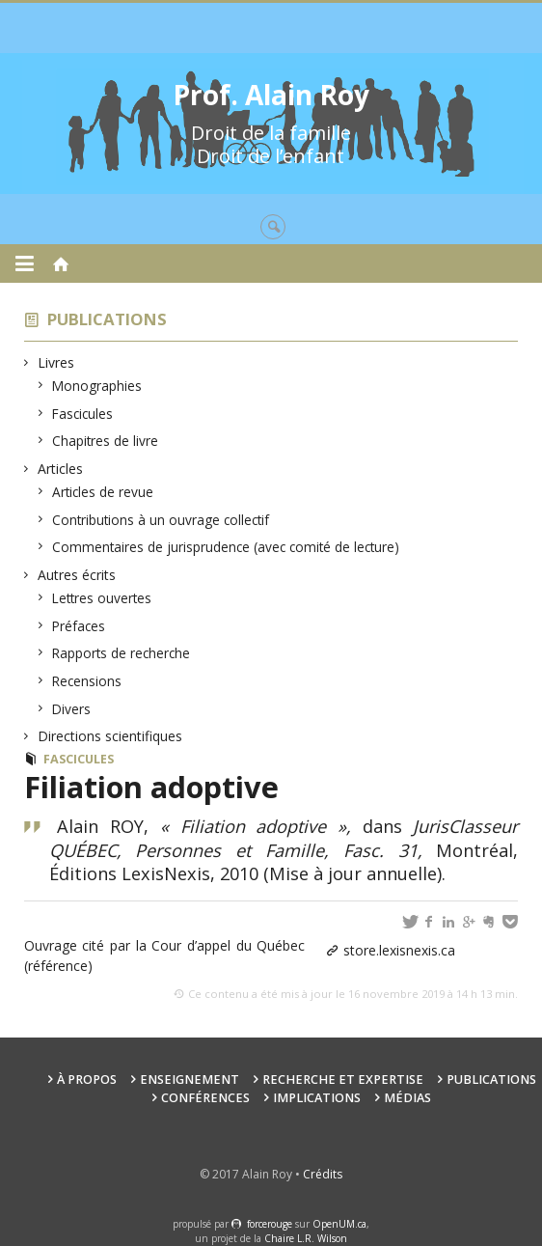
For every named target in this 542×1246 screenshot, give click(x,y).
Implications (317, 1098)
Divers (72, 709)
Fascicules (83, 413)
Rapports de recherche (121, 653)
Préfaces (79, 626)
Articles (61, 468)
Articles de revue (103, 492)
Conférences (205, 1098)
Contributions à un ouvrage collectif (161, 520)
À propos (87, 1079)
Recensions (87, 681)
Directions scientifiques (110, 736)
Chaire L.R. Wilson (305, 1238)
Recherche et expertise (342, 1079)
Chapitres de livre (105, 440)
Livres (56, 362)
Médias (407, 1098)
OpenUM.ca (339, 1224)
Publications (107, 319)
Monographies (97, 385)
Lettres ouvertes (102, 598)
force (269, 1224)
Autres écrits (77, 575)
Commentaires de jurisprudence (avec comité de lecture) (226, 547)
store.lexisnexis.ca (399, 950)
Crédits (322, 1174)
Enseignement (189, 1079)
